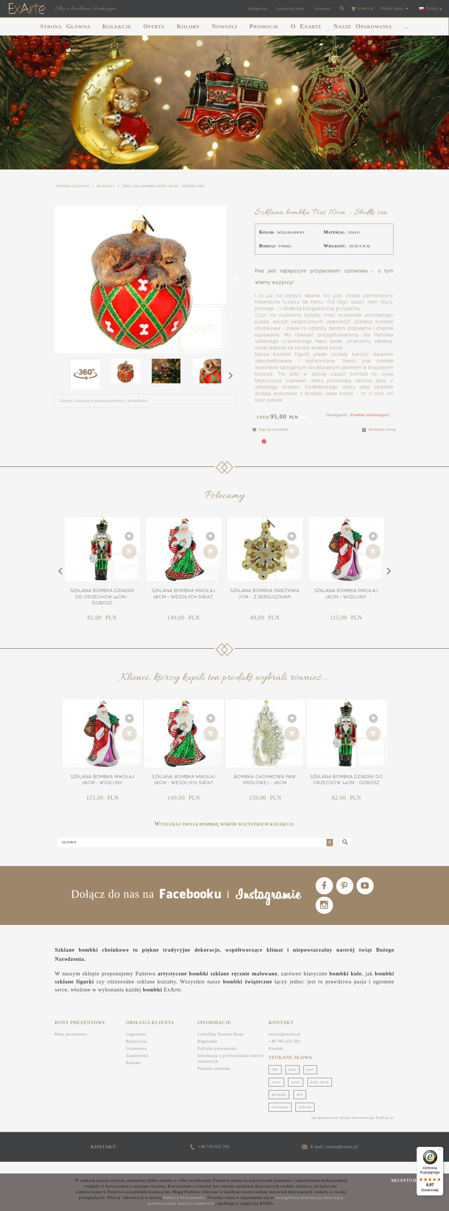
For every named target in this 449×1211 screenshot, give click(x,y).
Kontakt (133, 1074)
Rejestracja (136, 1053)
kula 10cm (320, 1093)
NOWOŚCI (224, 26)
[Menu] (439, 1150)
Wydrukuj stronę (379, 429)
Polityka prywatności (217, 1060)
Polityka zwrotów (213, 1080)
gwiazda (279, 1106)
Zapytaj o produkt (270, 429)
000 (275, 1081)
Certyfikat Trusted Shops (220, 1046)
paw (310, 1081)
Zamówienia (137, 1067)
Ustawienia (136, 1060)
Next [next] (232, 375)
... (406, 26)
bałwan (305, 1118)
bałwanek (280, 1118)
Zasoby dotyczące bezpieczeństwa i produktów (104, 401)
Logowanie (136, 1046)
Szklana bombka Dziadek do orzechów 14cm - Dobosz (102, 597)
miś (300, 1106)
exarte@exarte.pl (285, 1046)
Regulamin (207, 1053)
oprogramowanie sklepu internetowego (343, 1129)
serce (276, 1093)
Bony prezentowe (71, 1046)
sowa (295, 1093)
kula (292, 1081)
